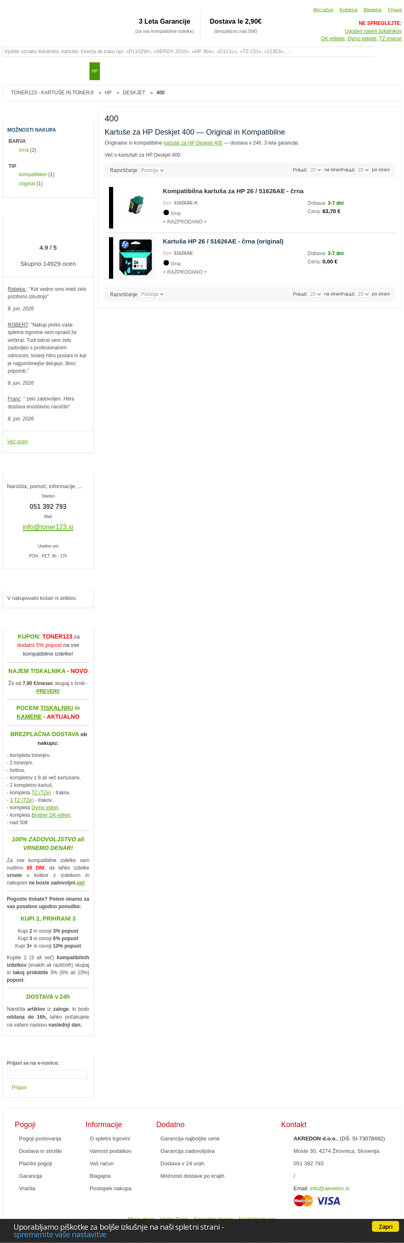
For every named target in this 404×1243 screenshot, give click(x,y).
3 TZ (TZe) (22, 800)
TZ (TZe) (41, 793)
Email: (301, 1188)
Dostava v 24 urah (183, 1163)
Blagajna (373, 9)
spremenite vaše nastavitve (60, 1234)
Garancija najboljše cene (190, 1138)
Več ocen (17, 442)
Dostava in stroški (40, 1151)
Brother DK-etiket (51, 815)
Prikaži (347, 169)
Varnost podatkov (110, 1151)
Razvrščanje (124, 170)
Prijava (395, 9)
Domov (13, 71)
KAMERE (29, 716)
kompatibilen (33, 174)
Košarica (348, 9)
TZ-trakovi (390, 39)
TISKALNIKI (56, 708)
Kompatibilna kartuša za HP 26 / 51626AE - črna (233, 190)
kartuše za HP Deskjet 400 (193, 143)
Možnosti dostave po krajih (193, 1176)
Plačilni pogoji (35, 1163)
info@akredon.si (329, 1188)
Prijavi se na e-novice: (33, 1063)
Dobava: (318, 203)
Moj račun (323, 9)
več (81, 883)
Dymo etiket (45, 808)
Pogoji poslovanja (40, 1138)
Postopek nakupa (110, 1188)
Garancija (30, 1176)
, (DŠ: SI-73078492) (339, 1138)
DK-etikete (333, 39)
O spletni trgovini (110, 1138)
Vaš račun (102, 1163)
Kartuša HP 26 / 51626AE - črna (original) (223, 241)
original (27, 184)
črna (24, 150)
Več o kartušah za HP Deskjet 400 (143, 155)
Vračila (27, 1188)
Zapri (385, 1226)
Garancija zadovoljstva (188, 1151)
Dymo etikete (362, 39)
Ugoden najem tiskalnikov (373, 31)
